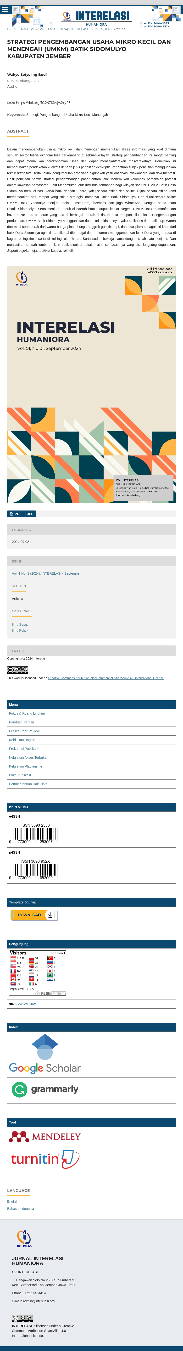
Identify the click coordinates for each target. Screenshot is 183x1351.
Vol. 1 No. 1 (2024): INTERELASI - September (75, 29)
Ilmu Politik (20, 630)
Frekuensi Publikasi (23, 749)
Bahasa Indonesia (20, 1209)
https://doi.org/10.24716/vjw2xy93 (43, 103)
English (12, 1201)
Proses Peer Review (24, 731)
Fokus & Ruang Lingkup (27, 713)
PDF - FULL (23, 514)
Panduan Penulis (21, 722)
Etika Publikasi (20, 775)
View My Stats (25, 1004)
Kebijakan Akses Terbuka (27, 757)
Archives (29, 29)
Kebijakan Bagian (22, 740)
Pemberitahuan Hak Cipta (28, 784)
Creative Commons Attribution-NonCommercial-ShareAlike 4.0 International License (106, 678)
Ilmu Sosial (20, 624)
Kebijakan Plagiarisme (25, 766)
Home (12, 29)
